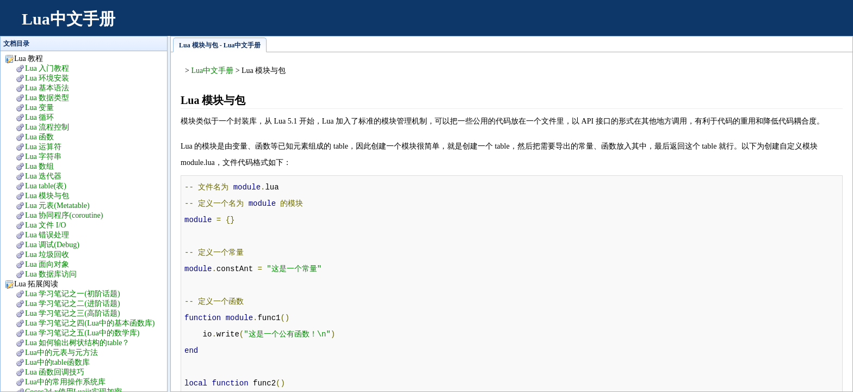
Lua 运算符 (43, 147)
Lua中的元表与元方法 (61, 352)
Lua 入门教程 (47, 68)
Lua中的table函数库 (57, 362)
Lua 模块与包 (47, 196)
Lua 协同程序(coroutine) (64, 215)
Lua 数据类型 (47, 98)
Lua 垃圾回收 (47, 254)
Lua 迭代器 (43, 176)
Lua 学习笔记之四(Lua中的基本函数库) (89, 323)
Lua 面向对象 (47, 264)
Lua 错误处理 (47, 235)
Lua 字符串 (43, 156)
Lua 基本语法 (47, 88)
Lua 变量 (39, 107)
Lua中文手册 (68, 19)
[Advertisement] (644, 24)
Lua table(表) (45, 186)
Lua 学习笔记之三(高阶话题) (72, 313)
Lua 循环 (39, 117)
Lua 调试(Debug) (52, 245)
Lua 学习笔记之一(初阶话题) (72, 294)
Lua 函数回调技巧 (54, 372)
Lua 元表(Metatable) (57, 205)
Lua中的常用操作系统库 (65, 382)
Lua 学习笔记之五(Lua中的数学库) (82, 333)
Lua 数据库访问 (51, 274)
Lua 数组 (39, 166)
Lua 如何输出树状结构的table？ (77, 343)
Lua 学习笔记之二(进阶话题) (72, 303)
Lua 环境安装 (47, 78)
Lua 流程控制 (47, 127)
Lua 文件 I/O (45, 225)
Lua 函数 (39, 137)
